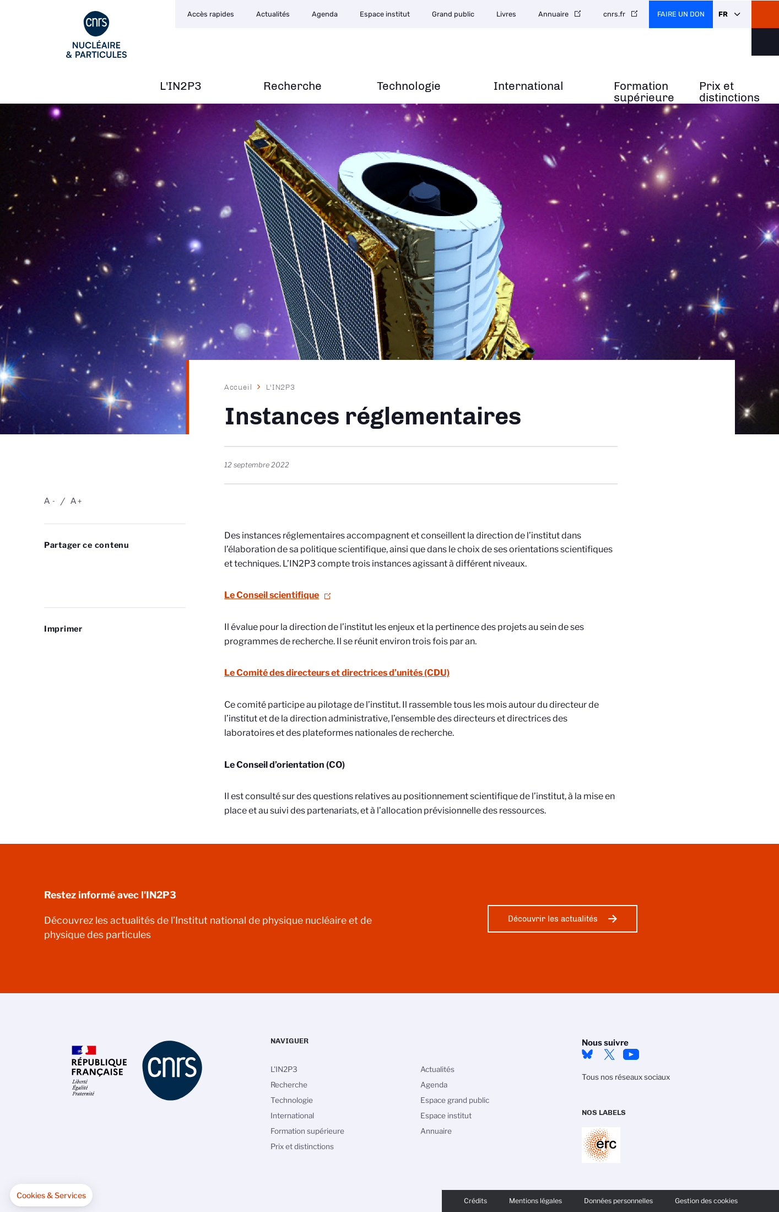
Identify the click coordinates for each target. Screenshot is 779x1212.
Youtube (631, 1054)
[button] (51, 1195)
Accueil (238, 387)
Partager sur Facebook (138, 567)
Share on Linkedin (108, 567)
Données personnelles (618, 1201)
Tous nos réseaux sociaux (626, 1077)
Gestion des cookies (706, 1201)
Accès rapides (210, 14)
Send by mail (50, 585)
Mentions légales (535, 1201)
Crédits (475, 1201)
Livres (506, 14)
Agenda (325, 14)
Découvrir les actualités (553, 919)
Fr (723, 14)
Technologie (409, 86)
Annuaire (553, 14)
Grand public (453, 14)
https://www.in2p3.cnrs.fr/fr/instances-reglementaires (79, 585)
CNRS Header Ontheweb (765, 14)
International (529, 86)
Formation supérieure (644, 92)
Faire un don (681, 14)
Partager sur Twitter (79, 567)
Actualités (273, 14)
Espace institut (385, 14)
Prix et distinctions (729, 92)
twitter (609, 1054)
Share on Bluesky (50, 567)
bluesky (587, 1054)
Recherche (292, 86)
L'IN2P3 (181, 86)
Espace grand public (454, 1100)
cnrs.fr (614, 14)
